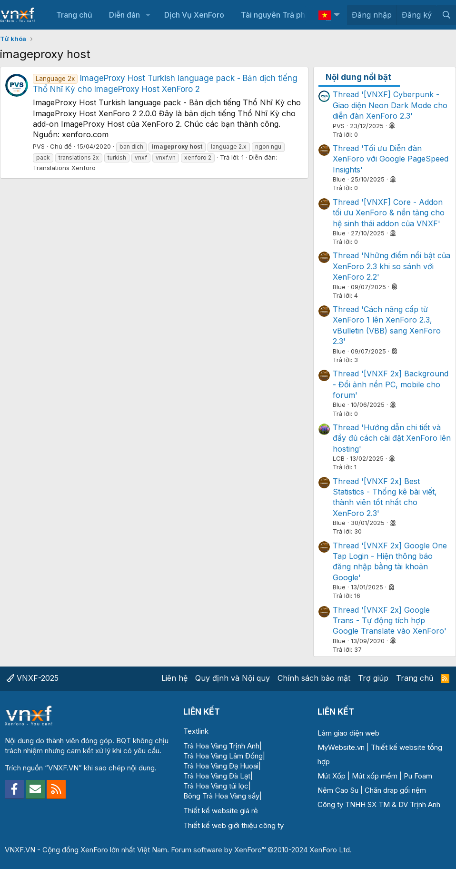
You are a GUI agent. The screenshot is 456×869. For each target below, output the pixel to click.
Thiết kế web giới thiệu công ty (233, 825)
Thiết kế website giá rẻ (220, 810)
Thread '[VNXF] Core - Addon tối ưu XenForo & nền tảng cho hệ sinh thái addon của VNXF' (389, 212)
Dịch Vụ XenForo (194, 15)
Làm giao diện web (348, 733)
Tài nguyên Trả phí (274, 15)
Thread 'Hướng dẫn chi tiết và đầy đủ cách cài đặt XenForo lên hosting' (392, 438)
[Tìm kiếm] (446, 15)
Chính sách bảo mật (314, 678)
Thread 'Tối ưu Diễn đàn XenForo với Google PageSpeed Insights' (390, 158)
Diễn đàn (124, 15)
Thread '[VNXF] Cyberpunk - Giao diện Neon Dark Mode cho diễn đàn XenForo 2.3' (390, 105)
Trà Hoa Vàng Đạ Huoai (220, 765)
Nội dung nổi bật (358, 77)
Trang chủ (74, 15)
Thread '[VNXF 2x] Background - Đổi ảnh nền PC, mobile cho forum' (390, 384)
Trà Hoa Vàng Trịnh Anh (221, 745)
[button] (148, 15)
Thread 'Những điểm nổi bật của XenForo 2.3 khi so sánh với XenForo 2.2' (391, 266)
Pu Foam (418, 775)
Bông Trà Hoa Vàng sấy (221, 795)
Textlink (195, 731)
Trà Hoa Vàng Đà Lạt (216, 775)
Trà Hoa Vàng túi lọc (215, 785)
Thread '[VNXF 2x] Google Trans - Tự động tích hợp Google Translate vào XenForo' (389, 620)
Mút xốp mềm (374, 775)
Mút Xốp (331, 775)
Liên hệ (174, 678)
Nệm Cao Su (337, 790)
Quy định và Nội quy (232, 678)
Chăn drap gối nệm (395, 790)
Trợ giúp (373, 678)
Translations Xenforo (64, 168)
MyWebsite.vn (341, 747)
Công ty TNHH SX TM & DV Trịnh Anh (378, 804)
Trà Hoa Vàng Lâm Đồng (223, 755)
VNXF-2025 (33, 678)
